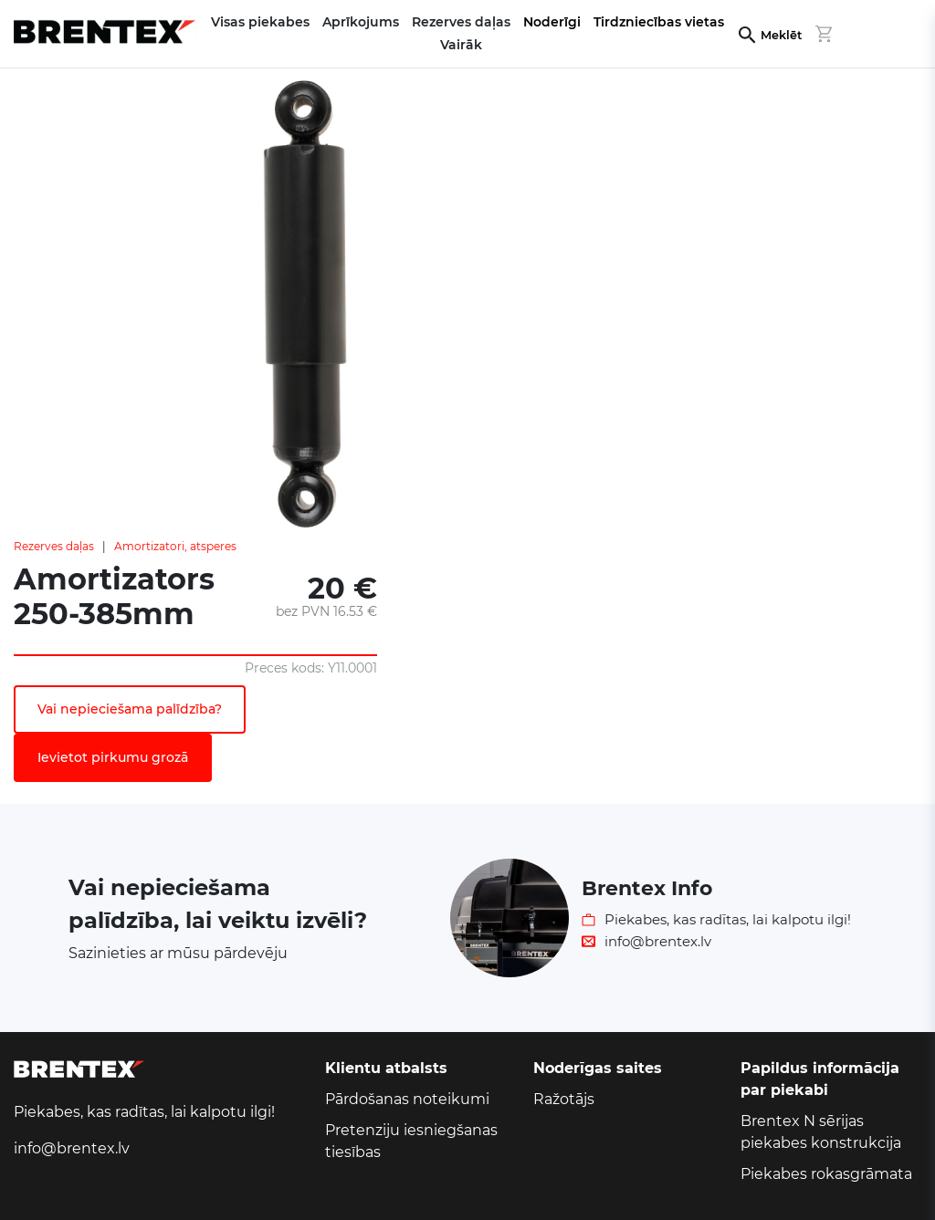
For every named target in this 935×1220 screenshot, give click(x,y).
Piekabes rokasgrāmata (826, 1174)
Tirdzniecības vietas (659, 22)
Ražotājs (563, 1099)
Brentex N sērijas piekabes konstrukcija (821, 1132)
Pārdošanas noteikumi (407, 1099)
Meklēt (781, 35)
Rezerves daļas (54, 546)
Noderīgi (552, 22)
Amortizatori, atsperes (175, 546)
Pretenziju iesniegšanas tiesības (411, 1141)
